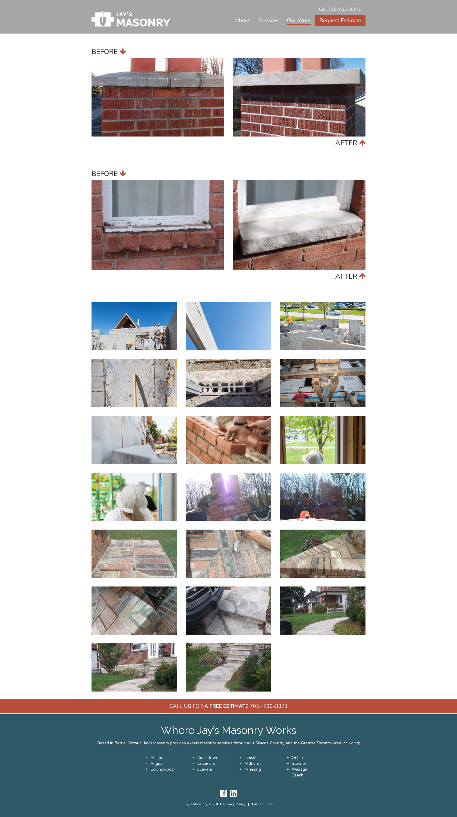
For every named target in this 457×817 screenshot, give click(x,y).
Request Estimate (340, 20)
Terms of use (262, 804)
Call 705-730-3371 (340, 9)
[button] (268, 20)
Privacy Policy (234, 804)
